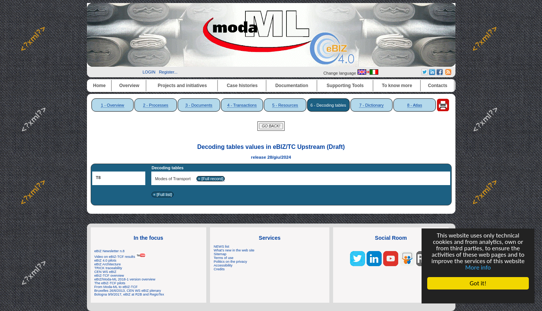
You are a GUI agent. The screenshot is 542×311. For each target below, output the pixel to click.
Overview (129, 85)
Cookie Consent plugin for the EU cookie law (478, 296)
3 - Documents (198, 105)
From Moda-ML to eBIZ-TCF (116, 287)
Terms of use (223, 258)
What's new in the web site (234, 250)
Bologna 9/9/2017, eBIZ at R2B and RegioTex (129, 294)
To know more (397, 85)
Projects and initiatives (182, 85)
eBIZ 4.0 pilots (105, 260)
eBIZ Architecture (107, 264)
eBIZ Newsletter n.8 (109, 251)
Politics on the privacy (230, 262)
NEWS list (221, 246)
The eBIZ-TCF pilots (109, 283)
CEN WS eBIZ (105, 272)
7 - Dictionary (371, 105)
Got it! (478, 283)
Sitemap (220, 254)
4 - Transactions (242, 105)
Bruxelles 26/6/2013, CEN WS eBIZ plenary (127, 291)
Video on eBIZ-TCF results (120, 257)
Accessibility (223, 265)
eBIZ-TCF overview (109, 275)
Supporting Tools (345, 85)
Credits (219, 269)
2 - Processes (155, 105)
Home (99, 85)
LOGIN (149, 72)
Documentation (291, 85)
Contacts (437, 85)
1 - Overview (112, 105)
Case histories (242, 85)
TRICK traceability (108, 268)
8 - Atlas (414, 105)
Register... (168, 72)
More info (478, 267)
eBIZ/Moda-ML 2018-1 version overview (124, 279)
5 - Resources (285, 105)
